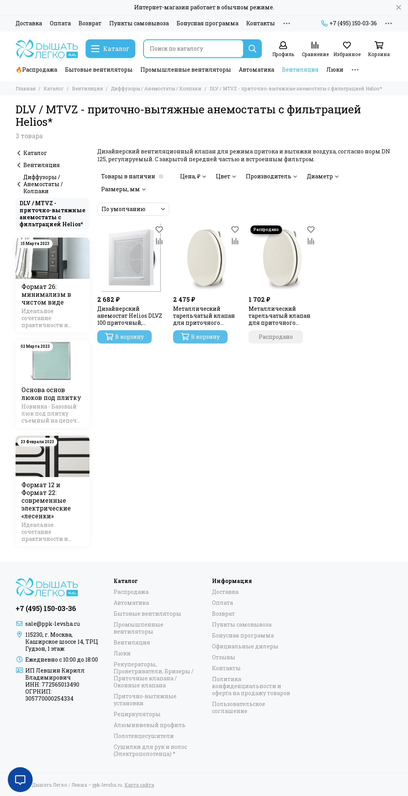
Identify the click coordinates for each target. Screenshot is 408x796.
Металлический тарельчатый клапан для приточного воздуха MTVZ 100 (279, 315)
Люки (334, 69)
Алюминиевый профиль (150, 725)
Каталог (54, 88)
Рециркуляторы (137, 714)
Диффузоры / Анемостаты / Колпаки (156, 88)
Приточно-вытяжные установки (145, 700)
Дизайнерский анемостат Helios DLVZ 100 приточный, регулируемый (129, 315)
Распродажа (131, 591)
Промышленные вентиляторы (185, 69)
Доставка (29, 23)
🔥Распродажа (36, 69)
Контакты (260, 23)
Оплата (60, 23)
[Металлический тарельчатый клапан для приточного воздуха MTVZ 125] (207, 258)
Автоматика (256, 69)
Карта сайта (139, 785)
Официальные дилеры (245, 646)
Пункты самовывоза (139, 23)
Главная (25, 88)
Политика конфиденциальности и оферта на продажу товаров (251, 686)
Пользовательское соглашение (238, 708)
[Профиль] (283, 49)
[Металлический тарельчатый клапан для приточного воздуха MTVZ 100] (283, 258)
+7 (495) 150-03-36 (349, 23)
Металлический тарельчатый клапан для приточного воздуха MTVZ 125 (204, 315)
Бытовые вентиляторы (99, 69)
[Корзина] (378, 49)
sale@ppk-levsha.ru (52, 623)
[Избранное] (347, 49)
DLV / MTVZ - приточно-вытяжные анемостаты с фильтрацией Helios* (52, 213)
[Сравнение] (315, 49)
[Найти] (252, 48)
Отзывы (223, 657)
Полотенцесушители (144, 736)
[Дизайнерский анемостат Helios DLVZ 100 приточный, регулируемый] (131, 258)
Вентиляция (300, 69)
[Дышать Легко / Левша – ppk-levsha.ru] (47, 48)
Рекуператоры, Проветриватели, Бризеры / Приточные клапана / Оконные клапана (154, 675)
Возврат (90, 23)
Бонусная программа (207, 23)
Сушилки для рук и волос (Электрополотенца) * (150, 750)
